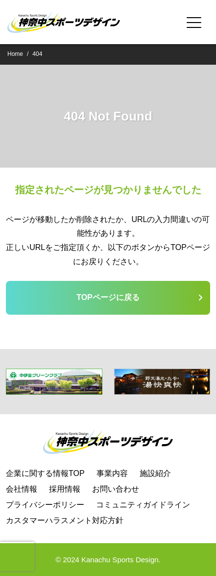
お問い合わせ (115, 489)
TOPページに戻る (108, 297)
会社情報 (21, 489)
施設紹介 (155, 473)
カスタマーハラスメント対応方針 (64, 520)
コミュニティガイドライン (143, 505)
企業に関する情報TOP (45, 473)
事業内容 (112, 473)
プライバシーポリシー (45, 505)
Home (15, 53)
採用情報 (64, 489)
